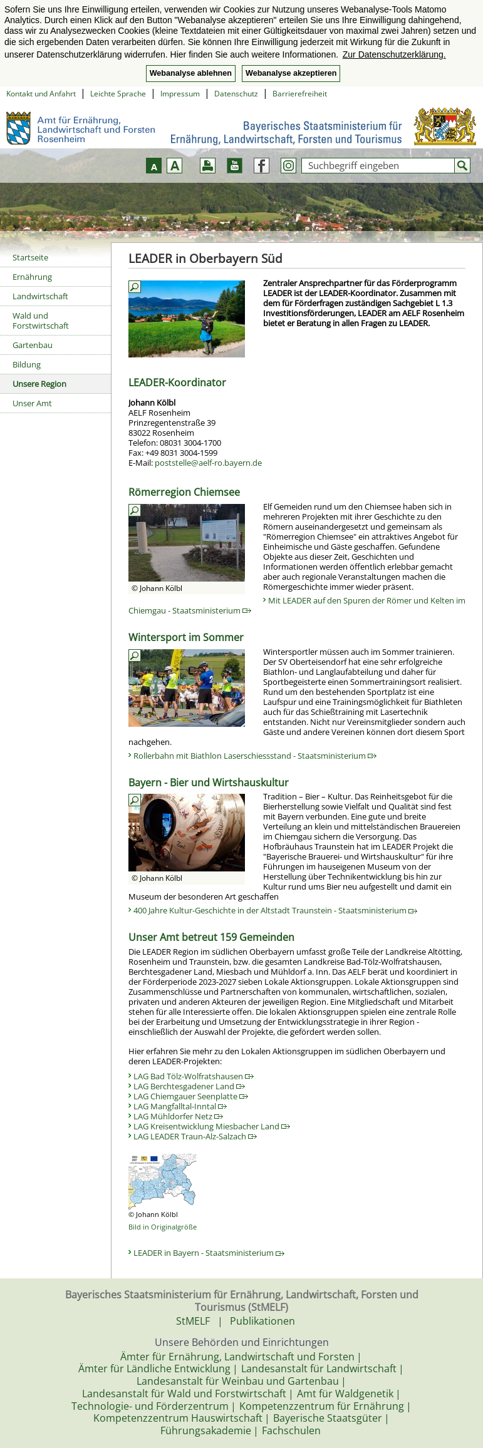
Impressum (180, 93)
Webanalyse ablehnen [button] (191, 73)
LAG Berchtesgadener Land (189, 1086)
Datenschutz (236, 93)
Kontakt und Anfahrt (41, 93)
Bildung (27, 364)
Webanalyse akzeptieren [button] (291, 73)
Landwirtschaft (40, 296)
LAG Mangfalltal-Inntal (180, 1106)
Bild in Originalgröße (162, 1226)
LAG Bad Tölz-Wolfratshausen (193, 1076)
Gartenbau (33, 345)
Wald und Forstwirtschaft (41, 320)
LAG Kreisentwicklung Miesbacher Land (211, 1126)
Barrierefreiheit (300, 93)
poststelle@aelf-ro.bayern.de (208, 462)
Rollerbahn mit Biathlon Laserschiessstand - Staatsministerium (255, 755)
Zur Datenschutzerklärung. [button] (394, 54)
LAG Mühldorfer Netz (178, 1116)
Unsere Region (39, 383)
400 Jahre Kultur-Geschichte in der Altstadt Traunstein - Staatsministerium (275, 910)
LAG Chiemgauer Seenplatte (190, 1096)
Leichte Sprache (118, 93)
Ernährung (32, 276)
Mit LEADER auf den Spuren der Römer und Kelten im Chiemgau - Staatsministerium (296, 605)
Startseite (30, 257)
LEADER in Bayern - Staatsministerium (208, 1252)
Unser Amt (32, 403)
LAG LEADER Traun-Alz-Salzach (195, 1136)
